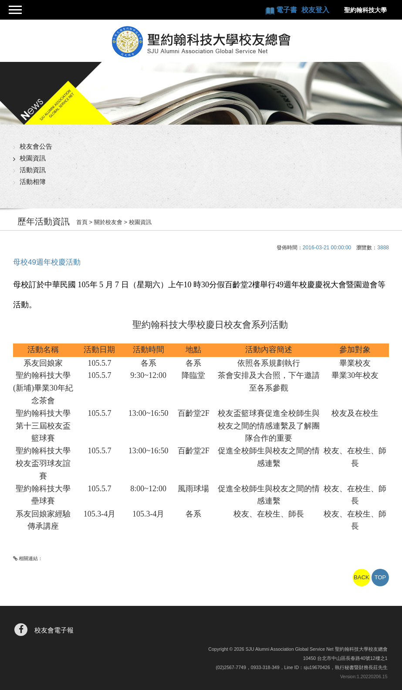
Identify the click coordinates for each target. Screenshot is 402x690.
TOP (380, 577)
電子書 (287, 10)
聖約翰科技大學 (365, 10)
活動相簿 (33, 181)
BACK (361, 577)
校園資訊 (33, 158)
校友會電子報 (54, 630)
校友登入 (315, 10)
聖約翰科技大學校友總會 (201, 42)
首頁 (82, 222)
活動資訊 (33, 169)
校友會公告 (36, 146)
